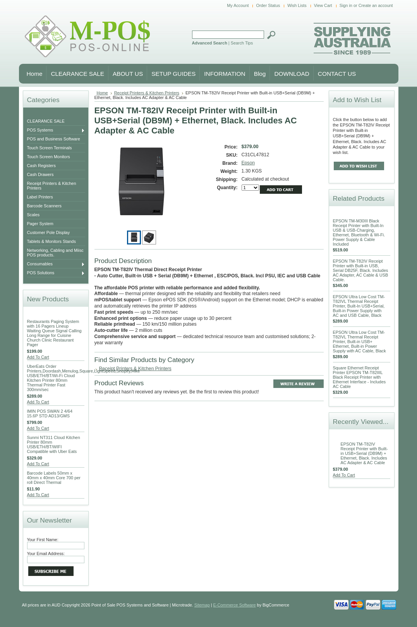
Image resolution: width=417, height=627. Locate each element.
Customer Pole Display (48, 232)
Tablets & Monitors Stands (51, 241)
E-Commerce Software (234, 605)
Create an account (376, 5)
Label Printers (40, 197)
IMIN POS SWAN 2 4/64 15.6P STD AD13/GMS (49, 413)
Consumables (56, 264)
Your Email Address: (46, 553)
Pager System (40, 223)
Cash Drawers (40, 174)
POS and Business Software (53, 139)
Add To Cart (38, 357)
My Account (238, 5)
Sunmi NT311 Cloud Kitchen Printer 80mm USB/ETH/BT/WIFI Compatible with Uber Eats (53, 444)
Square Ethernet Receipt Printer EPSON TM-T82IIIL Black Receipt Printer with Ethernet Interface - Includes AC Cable (359, 377)
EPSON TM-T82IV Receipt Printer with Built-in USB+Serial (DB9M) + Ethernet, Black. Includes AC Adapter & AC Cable (364, 453)
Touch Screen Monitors (48, 156)
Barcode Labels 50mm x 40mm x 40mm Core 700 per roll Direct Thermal (54, 478)
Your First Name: (42, 539)
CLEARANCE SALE (46, 121)
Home (102, 93)
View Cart (323, 5)
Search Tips (242, 43)
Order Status (268, 5)
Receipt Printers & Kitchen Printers (51, 185)
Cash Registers (41, 165)
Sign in (346, 5)
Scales (33, 214)
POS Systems (56, 130)
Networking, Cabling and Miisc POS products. (55, 252)
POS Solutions (56, 273)
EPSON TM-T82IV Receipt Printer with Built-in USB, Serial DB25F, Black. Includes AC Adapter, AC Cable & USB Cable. (360, 270)
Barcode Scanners (44, 205)
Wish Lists (297, 5)
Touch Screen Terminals (49, 147)
